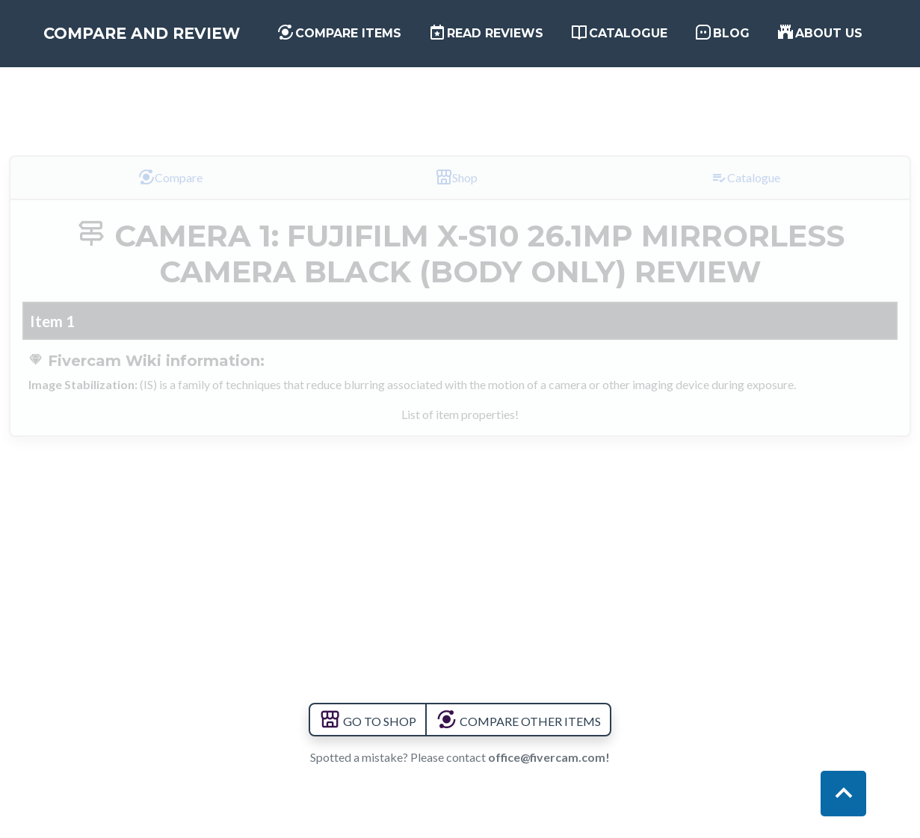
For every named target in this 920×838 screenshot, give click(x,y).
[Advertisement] (460, 99)
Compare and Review (173, 47)
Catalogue (637, 45)
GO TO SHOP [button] (367, 721)
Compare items (368, 45)
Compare (170, 177)
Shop (456, 177)
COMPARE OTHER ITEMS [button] (518, 721)
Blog (730, 45)
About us (817, 45)
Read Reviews (497, 45)
